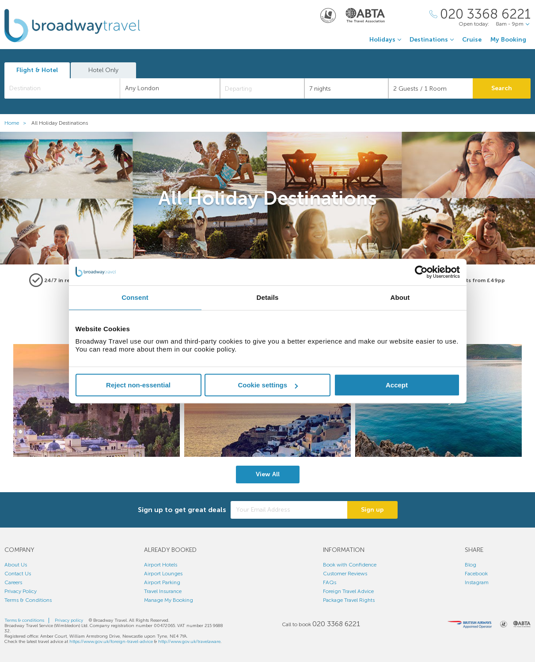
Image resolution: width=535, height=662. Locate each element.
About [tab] (400, 297)
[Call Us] (480, 14)
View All (268, 474)
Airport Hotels (160, 565)
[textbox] (66, 88)
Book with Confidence (349, 565)
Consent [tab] (134, 297)
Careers (13, 582)
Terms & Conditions (28, 600)
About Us (15, 565)
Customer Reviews (345, 573)
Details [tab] (268, 297)
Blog (470, 565)
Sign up (372, 509)
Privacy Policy (20, 591)
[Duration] (346, 88)
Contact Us (17, 573)
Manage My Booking (168, 600)
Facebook (476, 573)
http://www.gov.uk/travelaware (189, 641)
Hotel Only (103, 70)
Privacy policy (69, 620)
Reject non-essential (138, 385)
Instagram (477, 582)
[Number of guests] (430, 88)
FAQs (329, 582)
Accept (397, 385)
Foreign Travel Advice (348, 591)
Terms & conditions (24, 620)
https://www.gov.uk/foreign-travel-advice (111, 641)
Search (501, 88)
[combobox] (62, 88)
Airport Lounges (163, 573)
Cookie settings (268, 385)
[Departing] (262, 88)
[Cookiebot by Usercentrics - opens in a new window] (421, 272)
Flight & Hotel (37, 70)
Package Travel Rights (349, 600)
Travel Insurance (163, 591)
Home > (17, 123)
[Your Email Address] (289, 510)
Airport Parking (162, 582)
